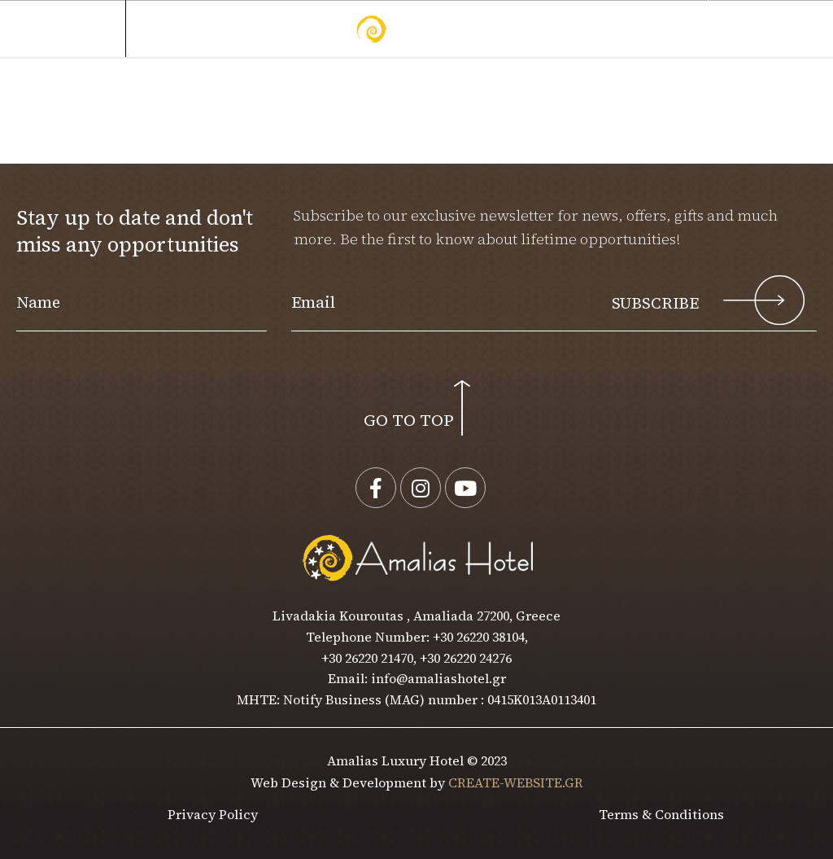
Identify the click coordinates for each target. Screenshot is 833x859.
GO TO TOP (409, 420)
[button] (771, 29)
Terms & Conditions (661, 814)
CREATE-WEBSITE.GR (515, 782)
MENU (72, 29)
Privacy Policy (213, 814)
